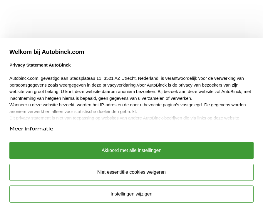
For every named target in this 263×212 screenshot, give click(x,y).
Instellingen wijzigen (131, 193)
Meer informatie (31, 129)
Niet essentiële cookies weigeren (131, 172)
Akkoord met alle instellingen (132, 150)
